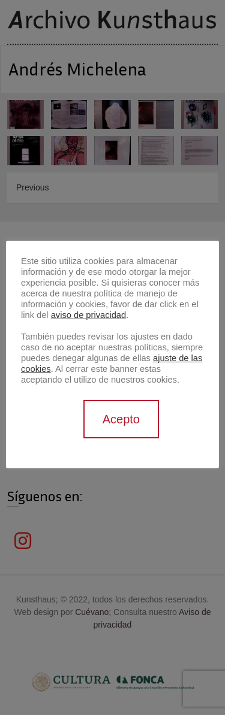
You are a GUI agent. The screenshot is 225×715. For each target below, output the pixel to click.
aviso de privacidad (88, 315)
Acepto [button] (121, 419)
